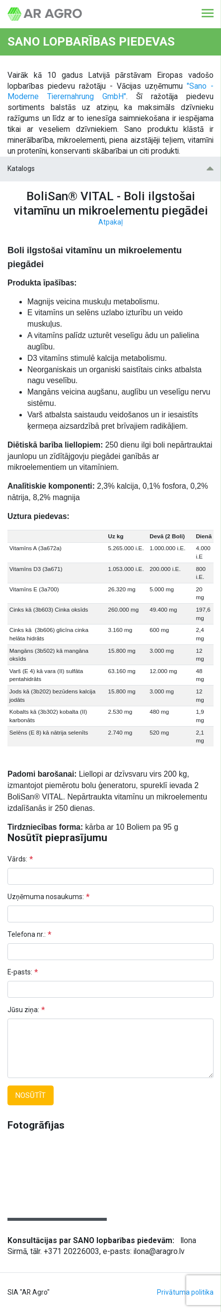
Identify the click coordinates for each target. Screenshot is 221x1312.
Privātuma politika (185, 1292)
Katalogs (110, 168)
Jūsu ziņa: (23, 1010)
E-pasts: (19, 972)
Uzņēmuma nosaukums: (45, 897)
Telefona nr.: (26, 934)
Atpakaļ (110, 222)
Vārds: (17, 859)
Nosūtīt (30, 1095)
